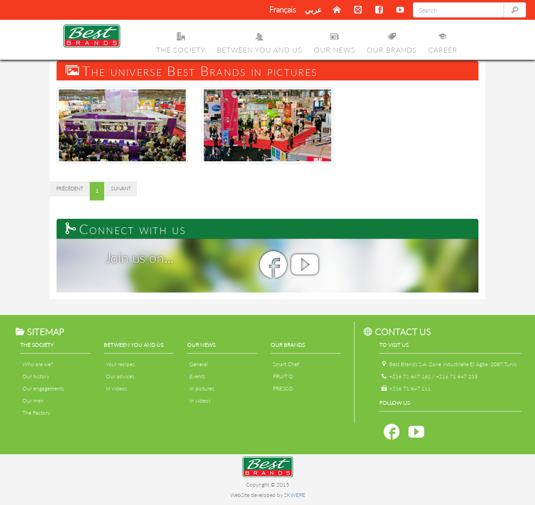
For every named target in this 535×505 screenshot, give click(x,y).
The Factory (36, 412)
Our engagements (43, 388)
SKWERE (294, 495)
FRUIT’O (283, 376)
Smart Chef (286, 364)
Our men (33, 400)
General (198, 364)
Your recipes (120, 364)
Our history (35, 376)
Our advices (120, 376)
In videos (116, 388)
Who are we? (37, 364)
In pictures (201, 388)
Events (197, 376)
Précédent (69, 188)
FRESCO (283, 388)
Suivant (121, 188)
